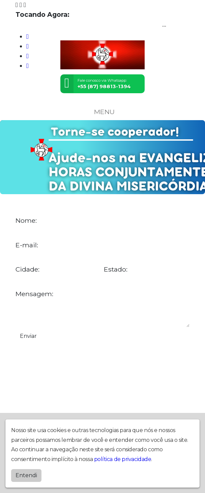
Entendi (26, 475)
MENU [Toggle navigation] (102, 112)
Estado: (115, 269)
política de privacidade (122, 459)
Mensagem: (34, 294)
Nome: (26, 220)
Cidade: (27, 269)
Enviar (28, 336)
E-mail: (27, 245)
